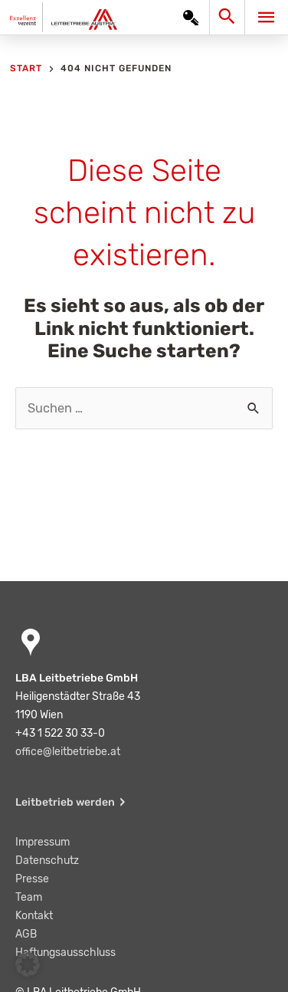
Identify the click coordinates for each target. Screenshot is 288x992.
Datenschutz (47, 860)
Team (28, 897)
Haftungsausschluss (65, 952)
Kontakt (34, 915)
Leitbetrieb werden (65, 802)
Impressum (42, 842)
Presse (32, 878)
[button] (27, 964)
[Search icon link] (230, 20)
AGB (26, 934)
